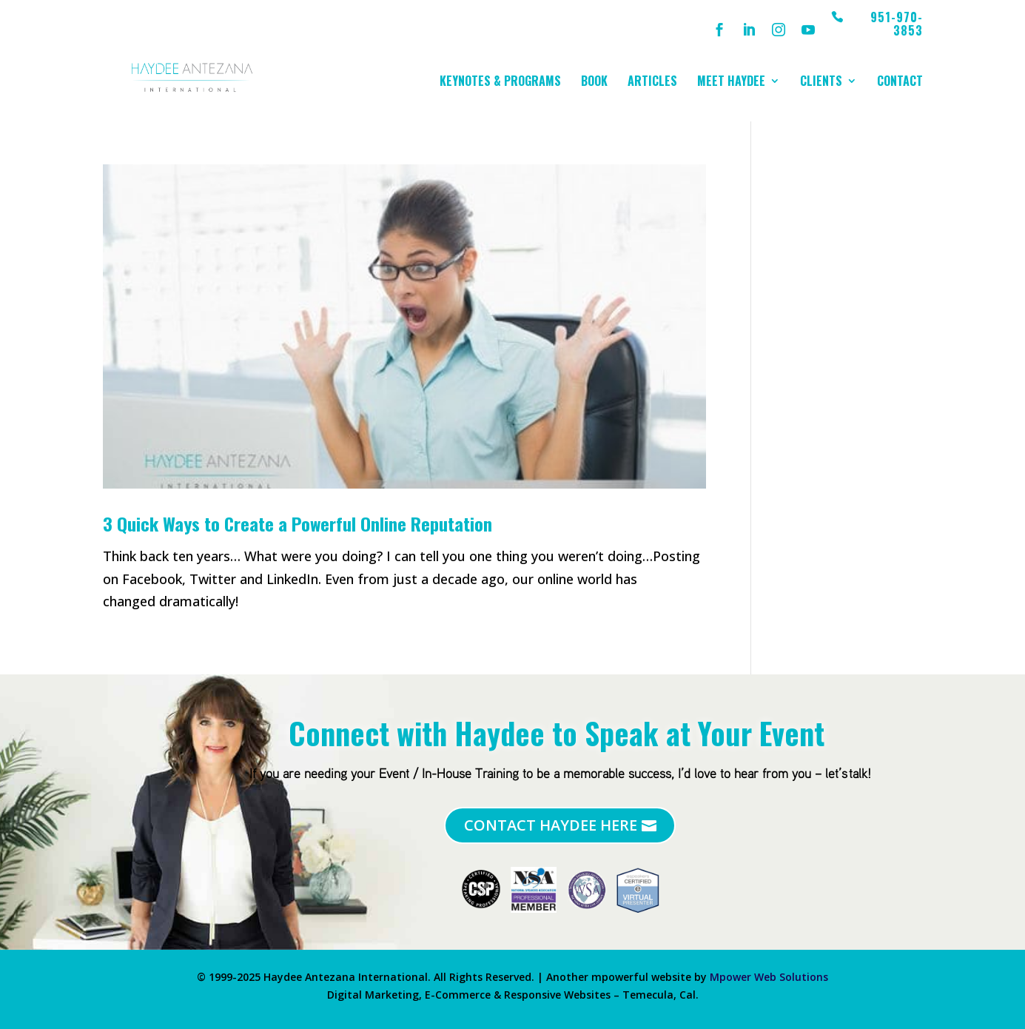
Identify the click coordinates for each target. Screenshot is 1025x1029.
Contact (900, 83)
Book (594, 83)
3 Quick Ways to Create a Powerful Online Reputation (297, 523)
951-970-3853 (896, 24)
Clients (821, 83)
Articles (652, 83)
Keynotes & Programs (500, 83)
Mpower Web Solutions (769, 977)
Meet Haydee (731, 83)
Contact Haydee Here (550, 825)
